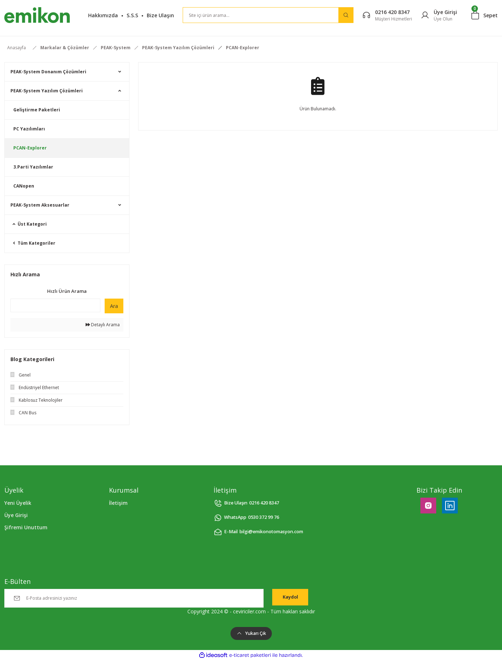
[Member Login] (439, 15)
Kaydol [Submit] (290, 598)
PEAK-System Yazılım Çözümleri (46, 91)
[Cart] (484, 15)
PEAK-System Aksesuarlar (39, 205)
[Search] (268, 15)
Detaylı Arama (103, 325)
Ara (114, 306)
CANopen (23, 186)
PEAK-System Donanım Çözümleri (48, 72)
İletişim (118, 502)
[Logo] (37, 15)
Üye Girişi (16, 515)
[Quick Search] (55, 305)
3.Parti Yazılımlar (33, 167)
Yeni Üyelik (17, 502)
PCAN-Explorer (242, 48)
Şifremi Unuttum (25, 527)
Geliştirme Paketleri (36, 110)
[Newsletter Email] (134, 598)
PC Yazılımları (29, 129)
